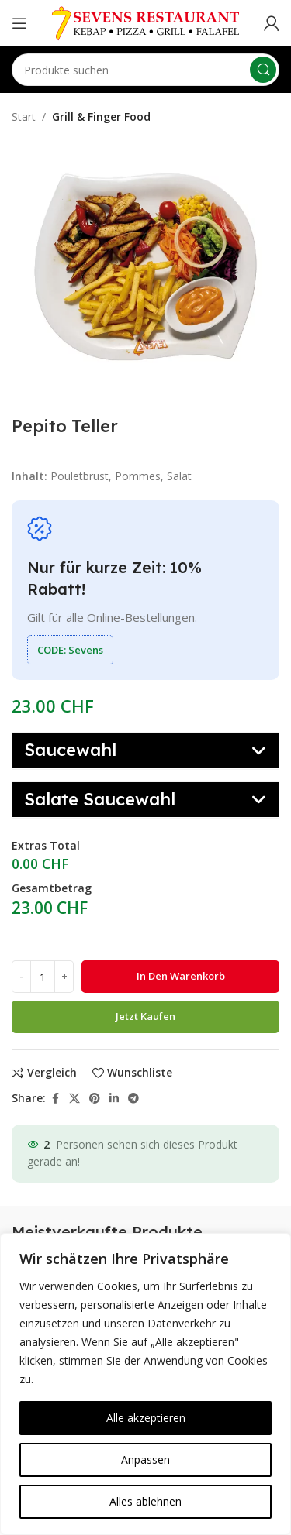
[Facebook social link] (55, 1098)
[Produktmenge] (42, 976)
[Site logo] (146, 22)
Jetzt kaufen (145, 1016)
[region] (145, 1384)
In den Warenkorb (181, 976)
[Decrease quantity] (21, 976)
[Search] (145, 69)
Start (24, 116)
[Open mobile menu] (19, 23)
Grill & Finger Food (101, 116)
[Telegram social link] (133, 1098)
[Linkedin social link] (114, 1098)
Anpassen (145, 1459)
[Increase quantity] (64, 976)
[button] (145, 750)
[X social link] (74, 1098)
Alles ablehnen (145, 1501)
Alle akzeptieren (145, 1417)
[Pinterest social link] (95, 1098)
